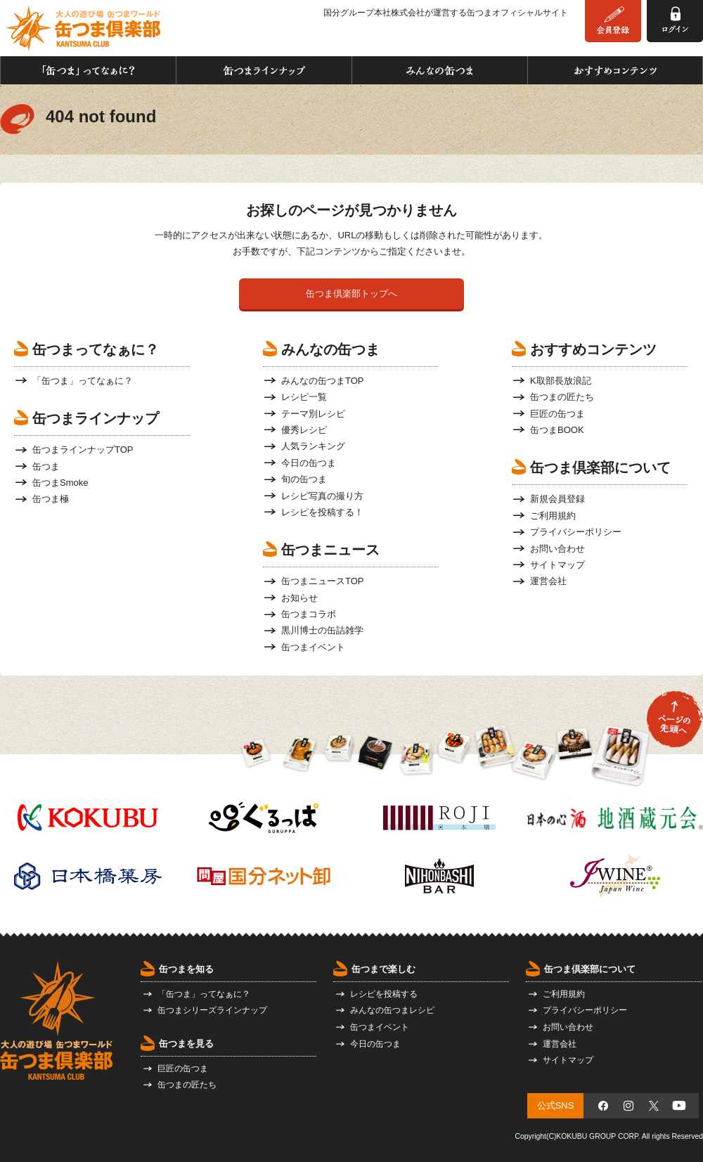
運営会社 (548, 581)
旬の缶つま (304, 479)
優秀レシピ (304, 430)
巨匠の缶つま (557, 413)
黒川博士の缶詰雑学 (322, 630)
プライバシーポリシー (575, 532)
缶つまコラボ (308, 614)
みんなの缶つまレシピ (392, 1010)
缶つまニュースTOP (322, 581)
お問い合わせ (557, 548)
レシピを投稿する (384, 994)
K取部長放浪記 (560, 380)
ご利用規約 (553, 515)
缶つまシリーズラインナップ (212, 1010)
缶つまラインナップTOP (83, 449)
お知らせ (299, 598)
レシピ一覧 (304, 397)
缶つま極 (50, 498)
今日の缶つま (308, 463)
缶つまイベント (313, 647)
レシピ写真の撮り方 (322, 496)
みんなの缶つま (439, 70)
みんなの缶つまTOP (322, 380)
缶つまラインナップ (264, 70)
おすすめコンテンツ (615, 70)
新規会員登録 (557, 498)
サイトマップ (557, 565)
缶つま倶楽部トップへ (351, 293)
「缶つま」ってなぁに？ (88, 70)
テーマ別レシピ (313, 413)
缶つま (46, 466)
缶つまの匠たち (562, 397)
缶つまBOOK (557, 430)
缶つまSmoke (60, 482)
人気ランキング (313, 446)
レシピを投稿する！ (322, 512)
